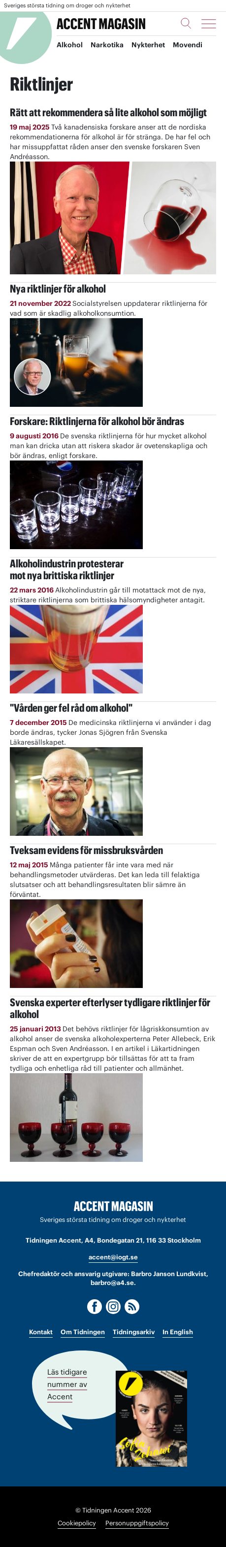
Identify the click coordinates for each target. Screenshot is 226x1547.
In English (177, 1332)
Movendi (187, 44)
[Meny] (208, 23)
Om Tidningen (83, 1332)
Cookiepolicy (77, 1523)
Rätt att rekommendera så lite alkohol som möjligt (108, 112)
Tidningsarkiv (134, 1332)
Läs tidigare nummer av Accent (67, 1384)
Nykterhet (148, 44)
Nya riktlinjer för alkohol (58, 288)
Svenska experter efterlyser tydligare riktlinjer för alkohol (110, 1008)
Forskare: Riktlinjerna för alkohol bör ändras (97, 421)
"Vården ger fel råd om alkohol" (71, 707)
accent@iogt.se (113, 1257)
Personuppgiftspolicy (137, 1523)
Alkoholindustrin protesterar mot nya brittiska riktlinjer (67, 569)
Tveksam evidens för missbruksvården (86, 850)
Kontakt (41, 1332)
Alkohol (70, 44)
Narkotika (107, 44)
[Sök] (186, 23)
